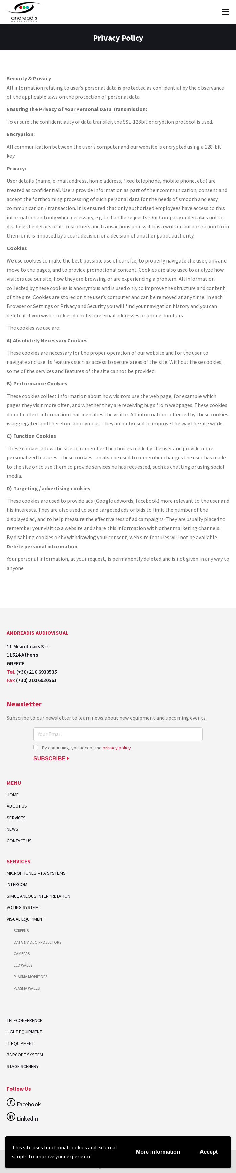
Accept (209, 1152)
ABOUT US (17, 806)
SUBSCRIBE (51, 759)
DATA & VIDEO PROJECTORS (37, 942)
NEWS (12, 829)
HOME (13, 794)
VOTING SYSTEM (23, 907)
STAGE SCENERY (23, 1066)
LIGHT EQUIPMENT (24, 1032)
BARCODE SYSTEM (25, 1055)
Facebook (24, 1104)
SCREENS (21, 930)
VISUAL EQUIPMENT (25, 919)
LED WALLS (23, 965)
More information (158, 1152)
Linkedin (22, 1118)
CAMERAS (22, 953)
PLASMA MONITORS (30, 976)
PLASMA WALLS (27, 988)
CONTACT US (19, 840)
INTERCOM (17, 884)
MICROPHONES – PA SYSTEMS (36, 873)
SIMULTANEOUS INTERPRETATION (38, 896)
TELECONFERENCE (24, 1020)
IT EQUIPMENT (20, 1043)
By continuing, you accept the (82, 748)
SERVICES (16, 817)
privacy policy (117, 748)
